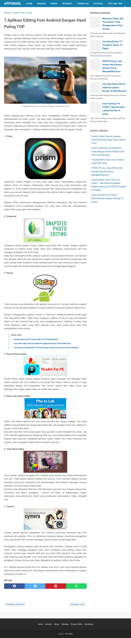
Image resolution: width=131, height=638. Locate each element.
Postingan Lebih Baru (15, 604)
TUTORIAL (98, 3)
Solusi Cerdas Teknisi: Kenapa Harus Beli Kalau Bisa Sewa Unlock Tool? (108, 139)
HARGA (54, 3)
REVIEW (10, 11)
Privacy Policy (76, 624)
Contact (48, 624)
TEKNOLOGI (83, 3)
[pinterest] (55, 586)
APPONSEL (12, 3)
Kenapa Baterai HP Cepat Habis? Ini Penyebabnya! (36, 339)
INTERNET (67, 3)
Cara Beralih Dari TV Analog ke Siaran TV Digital (112, 45)
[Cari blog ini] (125, 7)
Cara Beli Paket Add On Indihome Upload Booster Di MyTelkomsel (42, 343)
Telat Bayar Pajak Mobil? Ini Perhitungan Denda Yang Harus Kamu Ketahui (46, 347)
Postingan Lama (77, 604)
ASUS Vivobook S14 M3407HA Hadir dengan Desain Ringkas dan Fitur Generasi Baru (108, 151)
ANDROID (41, 3)
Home (40, 624)
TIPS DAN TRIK (115, 3)
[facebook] (14, 586)
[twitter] (35, 586)
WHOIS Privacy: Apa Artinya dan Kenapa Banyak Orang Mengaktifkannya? (107, 171)
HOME (29, 3)
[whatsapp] (76, 586)
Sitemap (64, 624)
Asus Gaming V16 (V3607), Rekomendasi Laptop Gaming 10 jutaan (107, 198)
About (56, 624)
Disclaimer (89, 624)
